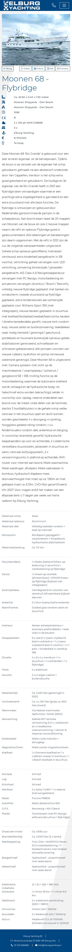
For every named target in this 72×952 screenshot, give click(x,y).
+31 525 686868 (20, 945)
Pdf (50, 68)
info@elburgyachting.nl (48, 945)
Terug (8, 68)
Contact (62, 68)
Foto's (38, 68)
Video (25, 68)
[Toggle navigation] (64, 5)
